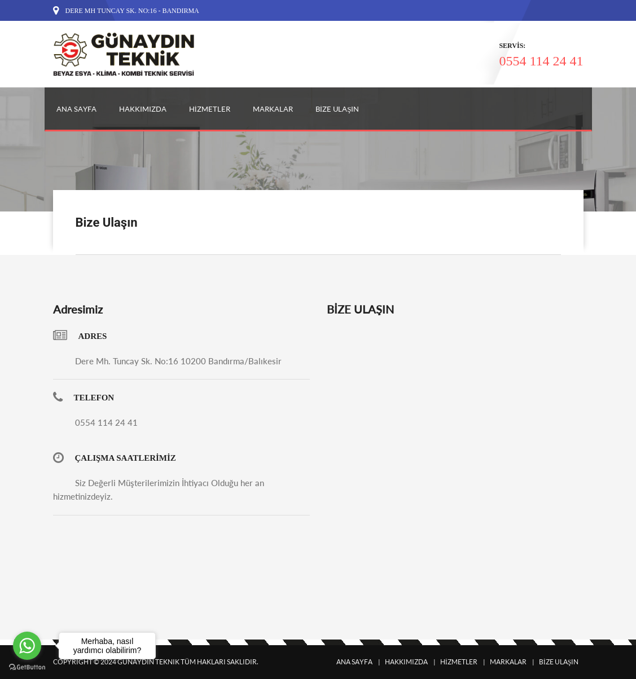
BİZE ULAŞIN (337, 108)
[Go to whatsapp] (27, 646)
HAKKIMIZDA (142, 108)
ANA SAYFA (76, 108)
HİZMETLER (209, 108)
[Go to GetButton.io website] (27, 667)
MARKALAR (273, 108)
